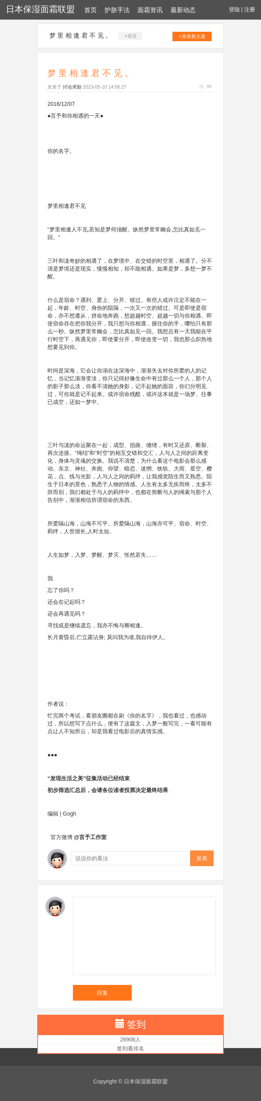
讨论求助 (72, 87)
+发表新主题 (192, 36)
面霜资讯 (150, 10)
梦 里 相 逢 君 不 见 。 (80, 35)
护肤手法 (117, 10)
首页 (90, 10)
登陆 (234, 9)
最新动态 (183, 10)
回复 (102, 993)
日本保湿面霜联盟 (40, 9)
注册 (249, 9)
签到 (136, 1024)
